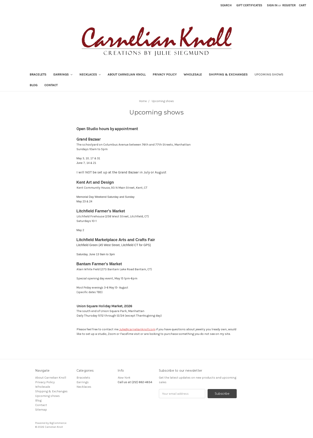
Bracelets (38, 74)
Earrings (62, 74)
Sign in (272, 5)
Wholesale (193, 74)
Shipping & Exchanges (228, 74)
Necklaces (90, 74)
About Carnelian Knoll (127, 74)
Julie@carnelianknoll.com (137, 329)
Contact (51, 85)
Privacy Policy (165, 74)
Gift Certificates (249, 5)
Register (289, 5)
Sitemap (41, 409)
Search (225, 5)
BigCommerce (58, 423)
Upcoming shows (269, 74)
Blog (33, 85)
